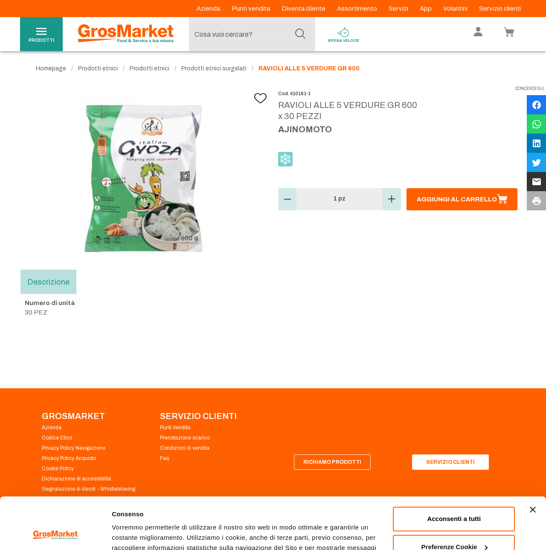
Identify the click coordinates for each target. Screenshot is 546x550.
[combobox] (250, 34)
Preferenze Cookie (140, 533)
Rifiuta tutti (454, 526)
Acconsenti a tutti (454, 470)
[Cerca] (300, 34)
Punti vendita (251, 8)
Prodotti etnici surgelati (214, 68)
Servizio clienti (500, 8)
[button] (287, 199)
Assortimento (357, 8)
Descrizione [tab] (48, 281)
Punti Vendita (175, 428)
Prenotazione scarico (185, 438)
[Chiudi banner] (533, 461)
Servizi (399, 8)
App (426, 8)
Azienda (209, 8)
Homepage (51, 68)
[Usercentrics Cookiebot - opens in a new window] (55, 533)
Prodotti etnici (98, 68)
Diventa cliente (304, 8)
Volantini (456, 8)
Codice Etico (57, 438)
